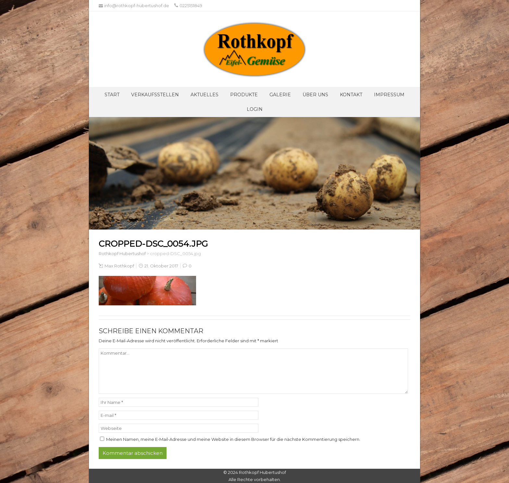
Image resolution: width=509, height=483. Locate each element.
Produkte (244, 95)
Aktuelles (204, 95)
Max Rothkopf (119, 265)
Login (255, 109)
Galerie (280, 95)
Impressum (389, 95)
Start (112, 95)
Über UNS (315, 95)
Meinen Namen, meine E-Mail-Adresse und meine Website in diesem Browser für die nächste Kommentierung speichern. (233, 439)
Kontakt (351, 95)
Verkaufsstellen (155, 95)
